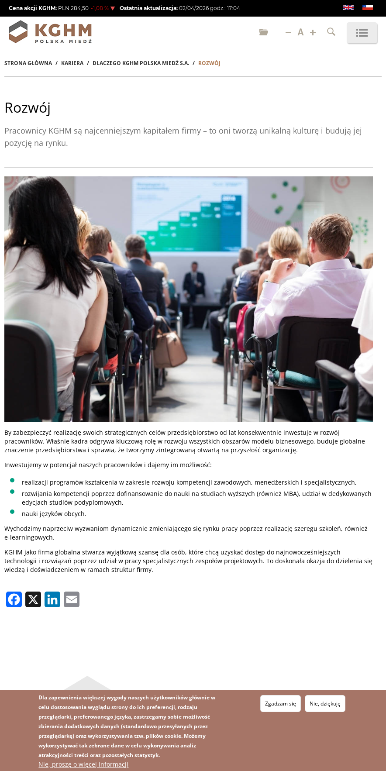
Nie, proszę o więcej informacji (83, 764)
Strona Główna (28, 63)
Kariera (72, 63)
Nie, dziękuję (325, 703)
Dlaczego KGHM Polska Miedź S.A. (141, 63)
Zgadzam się (280, 703)
